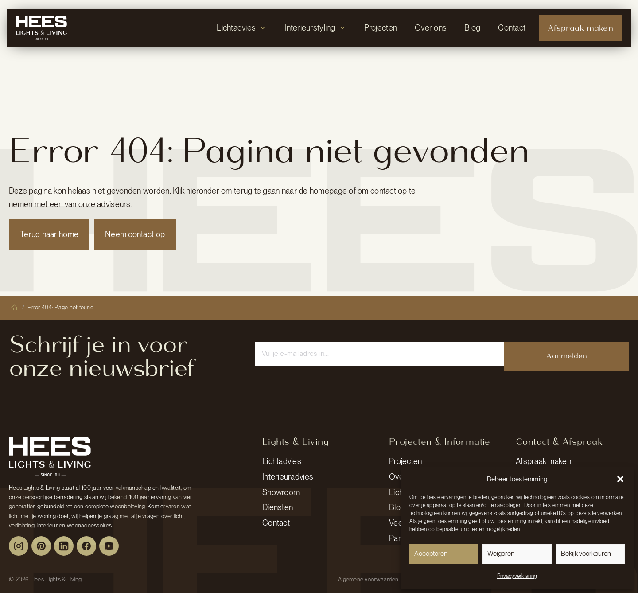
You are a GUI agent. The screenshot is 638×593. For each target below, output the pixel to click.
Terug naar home (49, 234)
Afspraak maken (543, 461)
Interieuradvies (287, 476)
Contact (276, 522)
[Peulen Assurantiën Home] (50, 456)
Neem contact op (135, 234)
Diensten (277, 507)
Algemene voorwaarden (368, 579)
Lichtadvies (281, 461)
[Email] (380, 354)
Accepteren (430, 554)
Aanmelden (566, 355)
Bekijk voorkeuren (586, 554)
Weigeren (500, 554)
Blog (397, 507)
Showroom (281, 492)
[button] (620, 479)
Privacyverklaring (517, 576)
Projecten (405, 461)
